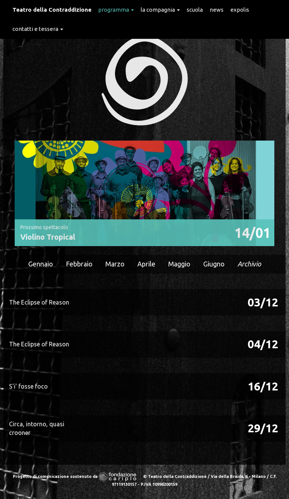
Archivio (249, 264)
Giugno (214, 264)
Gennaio (40, 264)
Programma (116, 9)
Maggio (179, 264)
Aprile (146, 264)
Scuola (195, 9)
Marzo (115, 264)
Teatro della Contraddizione (51, 9)
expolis (239, 9)
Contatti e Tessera (37, 29)
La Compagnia (160, 9)
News (217, 9)
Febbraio (79, 264)
